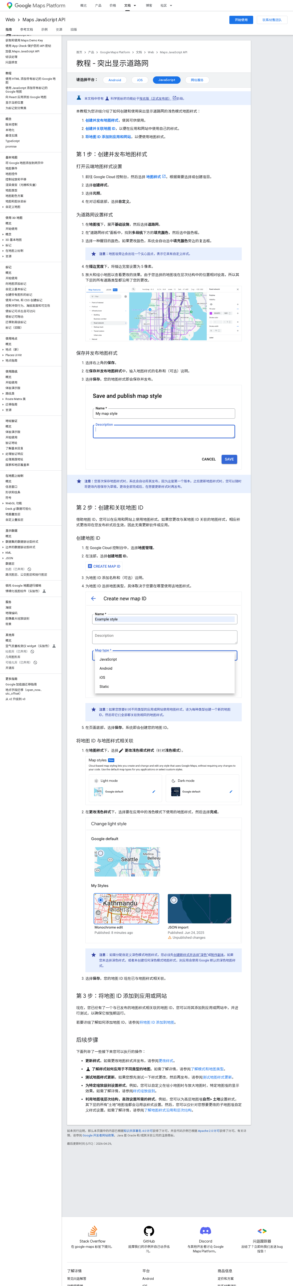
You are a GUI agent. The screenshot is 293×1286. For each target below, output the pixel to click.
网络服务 (197, 80)
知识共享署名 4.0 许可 (138, 1131)
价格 (113, 5)
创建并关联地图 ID (100, 128)
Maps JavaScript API (43, 20)
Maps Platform (40, 6)
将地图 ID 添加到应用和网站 (108, 137)
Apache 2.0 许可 (209, 1131)
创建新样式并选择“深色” (191, 955)
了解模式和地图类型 (207, 1069)
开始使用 (241, 20)
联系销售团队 (272, 20)
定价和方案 (226, 1279)
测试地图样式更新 (217, 1077)
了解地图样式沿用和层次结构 (168, 1110)
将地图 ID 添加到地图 (156, 1022)
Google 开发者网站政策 (98, 1135)
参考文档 (26, 29)
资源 (59, 29)
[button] (30, 207)
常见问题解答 (76, 1279)
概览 (83, 5)
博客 (149, 5)
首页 (79, 52)
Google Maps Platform (115, 52)
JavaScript (166, 80)
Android (115, 80)
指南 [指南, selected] (8, 29)
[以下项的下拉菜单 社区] (172, 5)
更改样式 (166, 1061)
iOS (140, 80)
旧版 (74, 29)
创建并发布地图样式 (101, 120)
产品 (98, 5)
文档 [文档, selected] (127, 5)
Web (10, 20)
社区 (163, 5)
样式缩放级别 (144, 1091)
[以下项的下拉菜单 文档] (136, 5)
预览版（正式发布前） (155, 98)
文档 (139, 52)
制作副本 (217, 955)
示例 (44, 29)
